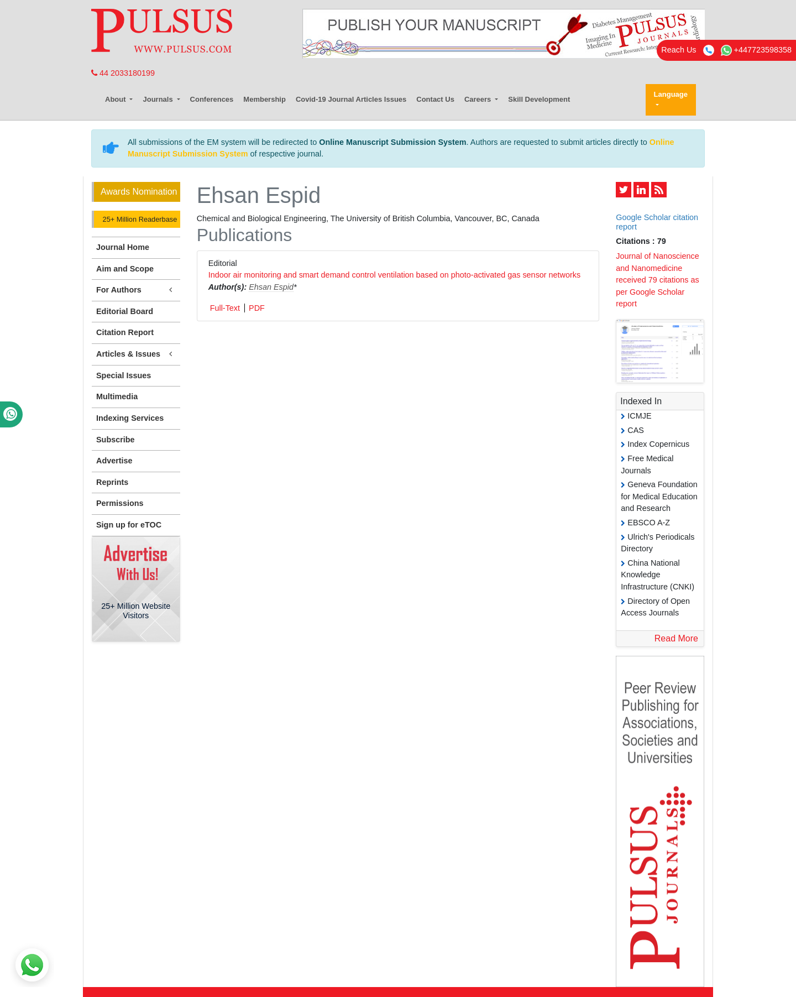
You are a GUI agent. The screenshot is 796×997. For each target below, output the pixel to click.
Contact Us (435, 99)
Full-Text (225, 308)
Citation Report (125, 332)
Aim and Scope (125, 268)
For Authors (136, 290)
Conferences (212, 99)
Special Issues (123, 375)
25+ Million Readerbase (139, 219)
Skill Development (539, 99)
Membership (264, 99)
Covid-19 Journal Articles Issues (351, 99)
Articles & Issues (136, 354)
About (116, 99)
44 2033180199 (123, 73)
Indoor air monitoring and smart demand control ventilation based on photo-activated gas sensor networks (394, 274)
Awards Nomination (139, 191)
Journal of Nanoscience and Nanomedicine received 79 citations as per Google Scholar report (657, 280)
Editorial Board (124, 311)
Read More (676, 638)
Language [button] (671, 94)
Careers (478, 99)
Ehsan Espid (271, 287)
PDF (257, 308)
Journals (159, 99)
